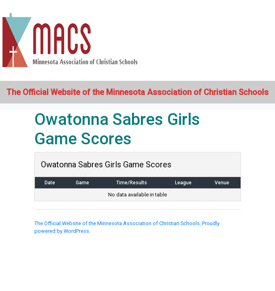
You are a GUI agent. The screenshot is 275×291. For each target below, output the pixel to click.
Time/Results (131, 183)
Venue (222, 183)
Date (50, 183)
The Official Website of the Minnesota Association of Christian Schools (117, 223)
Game (82, 183)
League (183, 183)
